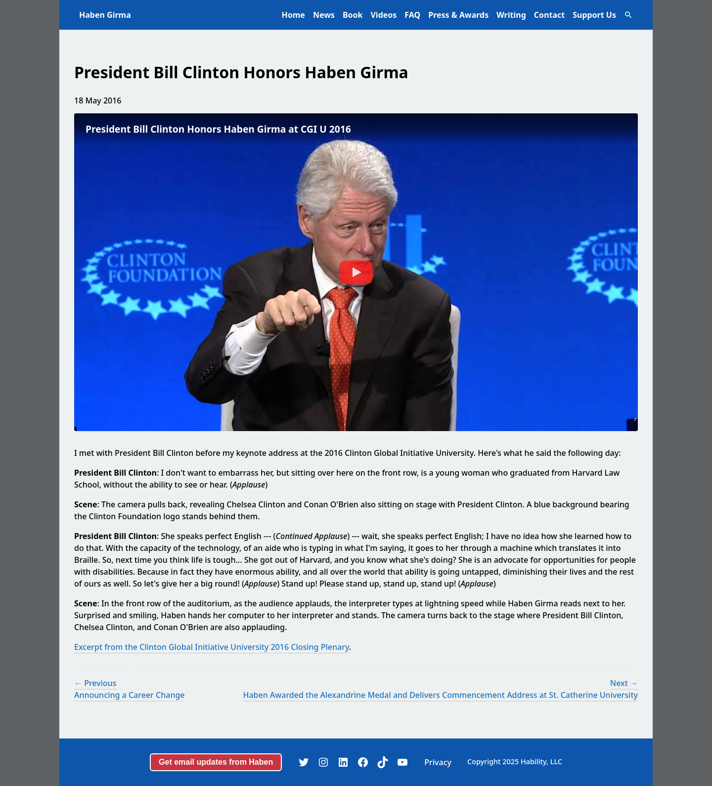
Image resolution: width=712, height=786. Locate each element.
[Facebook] (363, 762)
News (324, 14)
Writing (511, 14)
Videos (383, 14)
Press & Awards (458, 14)
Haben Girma (105, 14)
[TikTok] (383, 762)
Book (353, 14)
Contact (549, 14)
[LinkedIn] (343, 762)
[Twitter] (304, 762)
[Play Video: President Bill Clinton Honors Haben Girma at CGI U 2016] (356, 272)
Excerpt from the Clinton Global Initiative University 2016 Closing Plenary (211, 646)
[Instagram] (323, 762)
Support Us (594, 14)
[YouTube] (402, 762)
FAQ (412, 14)
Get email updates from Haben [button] (216, 762)
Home (293, 14)
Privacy (437, 762)
